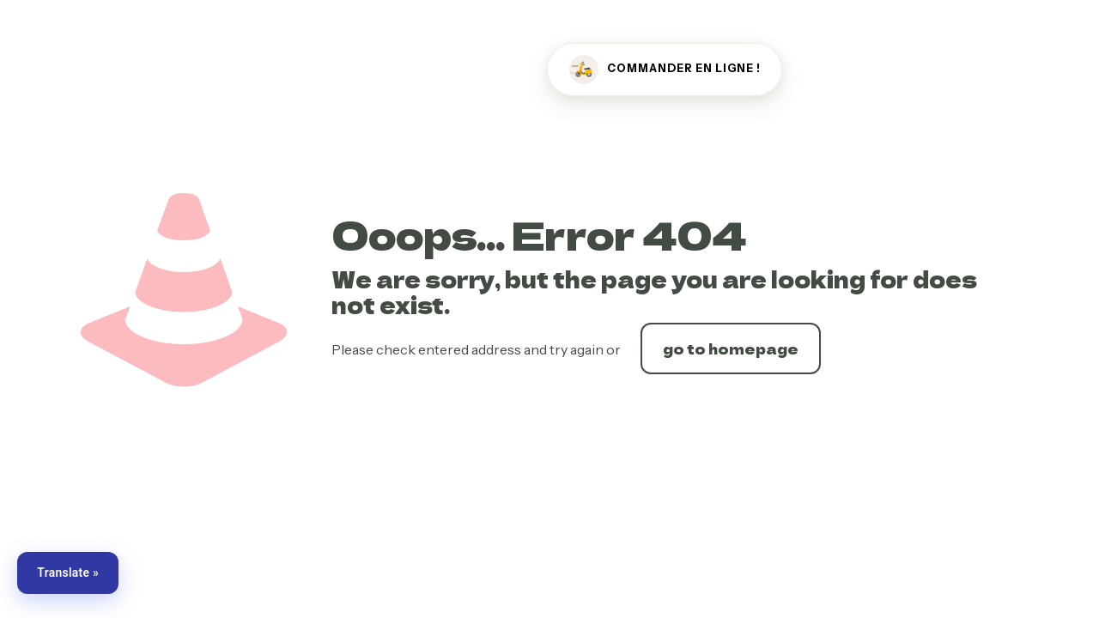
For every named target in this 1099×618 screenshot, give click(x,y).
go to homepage (730, 348)
